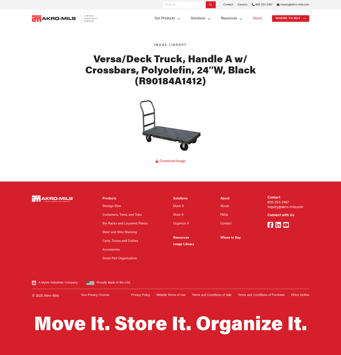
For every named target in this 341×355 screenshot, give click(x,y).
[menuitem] (166, 18)
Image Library (183, 244)
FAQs (224, 215)
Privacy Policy (140, 295)
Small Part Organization (119, 258)
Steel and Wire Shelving (119, 232)
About (257, 18)
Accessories (111, 249)
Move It (178, 206)
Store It (178, 215)
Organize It (181, 223)
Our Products (164, 18)
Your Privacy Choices (95, 295)
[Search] (211, 4)
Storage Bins (111, 206)
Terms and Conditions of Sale (211, 295)
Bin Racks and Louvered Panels (125, 223)
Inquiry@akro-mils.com (294, 4)
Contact (228, 4)
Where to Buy (288, 18)
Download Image (170, 161)
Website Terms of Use (171, 295)
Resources (229, 18)
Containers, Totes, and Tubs (122, 215)
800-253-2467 (263, 4)
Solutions (198, 18)
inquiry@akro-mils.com (285, 207)
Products (109, 198)
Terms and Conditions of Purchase (261, 295)
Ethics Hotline (300, 295)
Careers (242, 4)
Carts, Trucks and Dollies (120, 241)
